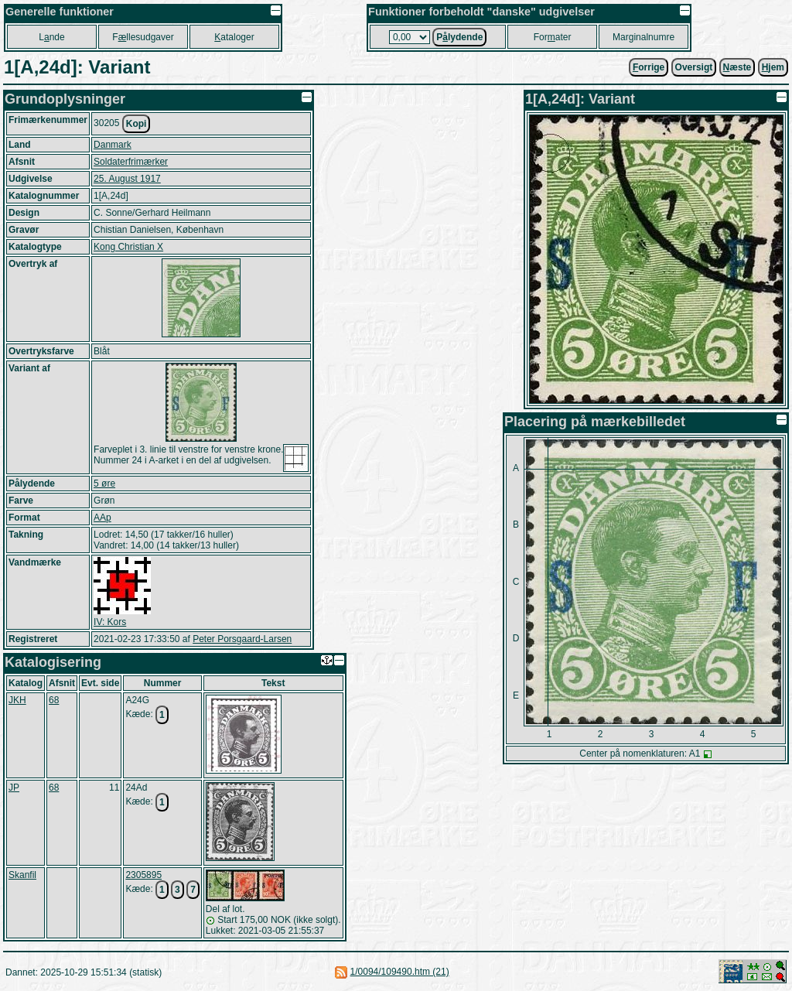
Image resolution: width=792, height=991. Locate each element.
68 (54, 700)
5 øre (104, 483)
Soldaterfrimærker (131, 161)
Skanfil (22, 875)
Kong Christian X (128, 246)
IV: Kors (110, 622)
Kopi (136, 123)
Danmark (112, 144)
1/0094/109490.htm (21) (399, 971)
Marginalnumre (643, 37)
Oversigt (694, 67)
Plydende (459, 37)
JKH (17, 700)
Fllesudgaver (142, 37)
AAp (102, 517)
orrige (648, 67)
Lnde (51, 37)
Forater (553, 37)
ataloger (234, 37)
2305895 (143, 875)
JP (14, 787)
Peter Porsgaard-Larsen (242, 639)
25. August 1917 (127, 178)
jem (773, 67)
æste (737, 67)
